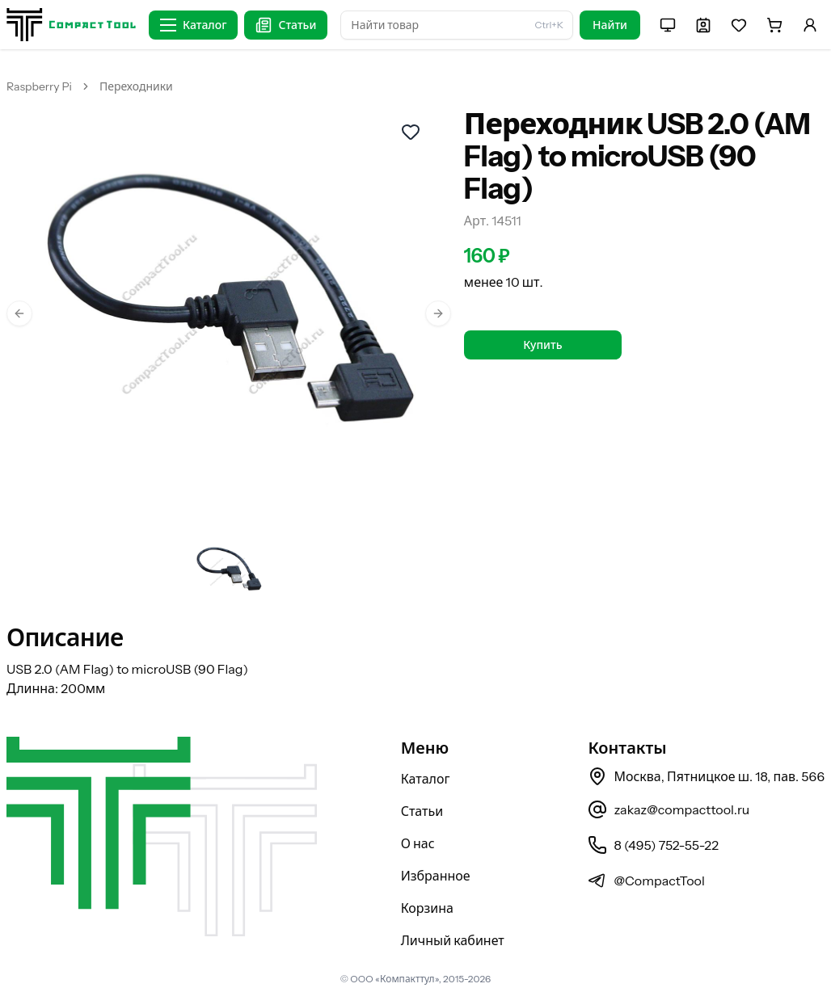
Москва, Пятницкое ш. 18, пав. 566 (706, 776)
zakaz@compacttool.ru (668, 809)
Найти (610, 25)
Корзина (427, 908)
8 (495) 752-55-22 (653, 845)
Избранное (435, 876)
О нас (418, 843)
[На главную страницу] (71, 24)
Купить (542, 345)
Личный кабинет (452, 940)
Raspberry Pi (39, 86)
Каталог (425, 779)
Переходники (136, 86)
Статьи (422, 811)
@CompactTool (646, 880)
